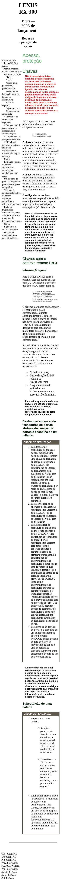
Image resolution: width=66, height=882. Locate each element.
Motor (7, 159)
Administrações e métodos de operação (12, 70)
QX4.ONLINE (9, 853)
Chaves (9, 77)
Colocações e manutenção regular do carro (11, 153)
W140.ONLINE (9, 868)
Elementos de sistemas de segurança (10, 119)
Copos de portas (13, 108)
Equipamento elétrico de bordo (10, 228)
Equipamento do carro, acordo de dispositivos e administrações (11, 129)
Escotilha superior (8, 104)
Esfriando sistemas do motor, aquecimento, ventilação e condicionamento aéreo (11, 168)
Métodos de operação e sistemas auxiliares (11, 145)
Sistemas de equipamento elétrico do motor (11, 193)
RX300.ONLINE (10, 865)
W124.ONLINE (9, 862)
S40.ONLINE (8, 856)
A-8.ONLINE (8, 859)
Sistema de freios (12, 212)
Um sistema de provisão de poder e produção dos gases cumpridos (11, 182)
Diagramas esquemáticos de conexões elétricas (10, 235)
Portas (8, 80)
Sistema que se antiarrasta (10, 112)
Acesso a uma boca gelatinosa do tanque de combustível (10, 95)
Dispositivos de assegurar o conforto (11, 138)
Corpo (7, 224)
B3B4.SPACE (8, 874)
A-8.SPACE (7, 877)
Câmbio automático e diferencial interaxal (11, 201)
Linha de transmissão (7, 208)
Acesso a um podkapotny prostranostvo (9, 85)
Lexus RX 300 (9, 60)
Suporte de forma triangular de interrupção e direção (12, 218)
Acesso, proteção (13, 74)
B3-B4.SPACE (9, 871)
